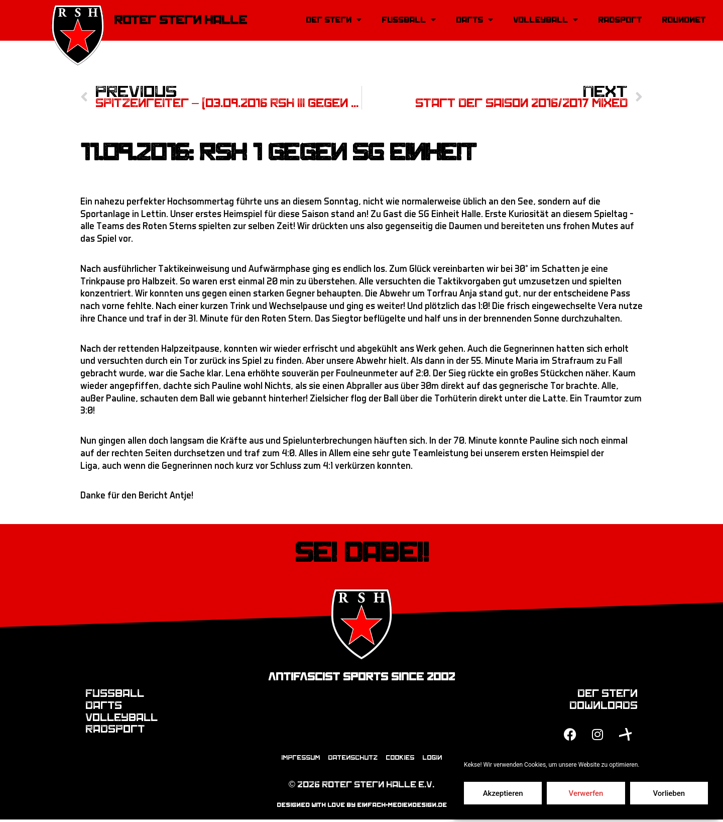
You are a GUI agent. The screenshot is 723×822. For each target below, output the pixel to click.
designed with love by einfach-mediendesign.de (362, 808)
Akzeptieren (503, 793)
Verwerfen (586, 793)
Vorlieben (669, 793)
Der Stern (334, 20)
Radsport (620, 20)
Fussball (409, 20)
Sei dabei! (362, 554)
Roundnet (683, 20)
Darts (474, 20)
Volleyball (545, 20)
